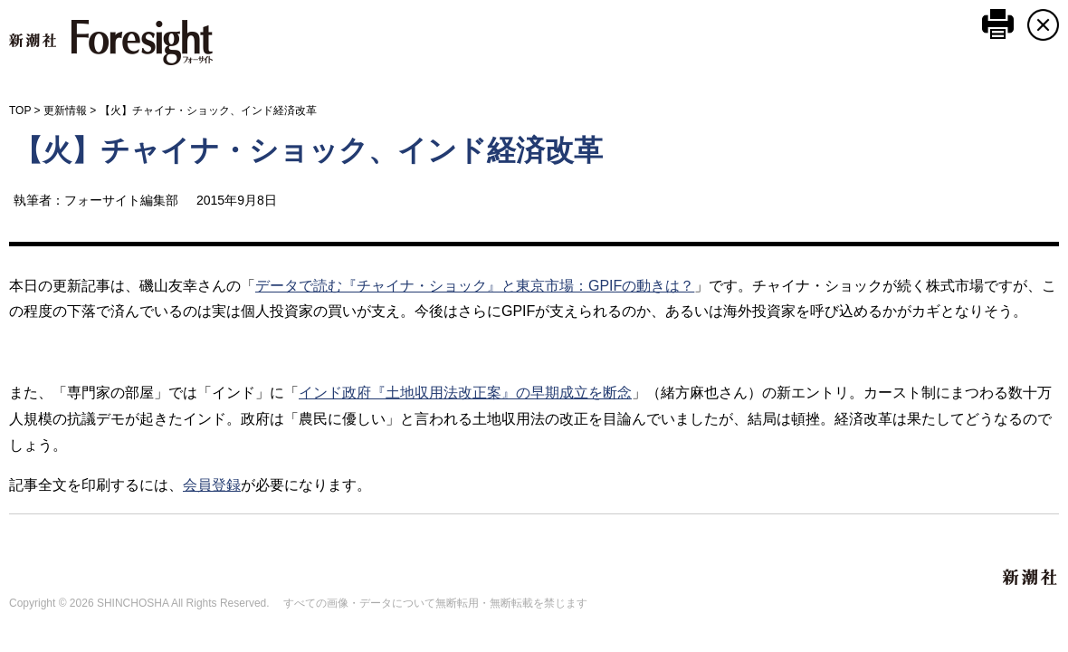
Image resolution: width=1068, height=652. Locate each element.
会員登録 (212, 485)
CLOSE (1043, 25)
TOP (20, 110)
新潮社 (1031, 578)
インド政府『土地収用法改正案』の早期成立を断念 (465, 392)
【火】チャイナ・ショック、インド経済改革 (308, 150)
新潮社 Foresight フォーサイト (111, 42)
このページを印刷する (998, 24)
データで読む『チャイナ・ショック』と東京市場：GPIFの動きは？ (474, 285)
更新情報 (65, 110)
